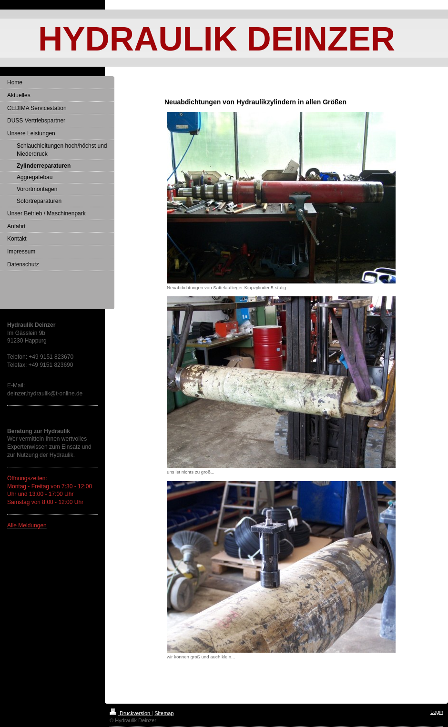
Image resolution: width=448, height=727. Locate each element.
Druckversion (131, 713)
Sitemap (163, 713)
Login (436, 712)
